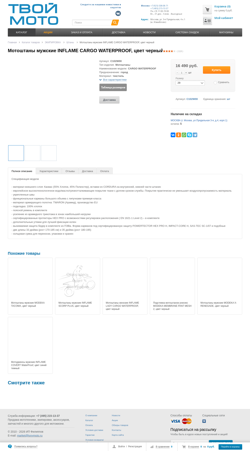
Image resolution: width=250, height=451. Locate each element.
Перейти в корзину (230, 447)
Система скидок (187, 32)
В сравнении (162, 446)
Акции (115, 420)
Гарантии (90, 435)
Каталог (21, 32)
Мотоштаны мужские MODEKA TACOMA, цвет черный (28, 304)
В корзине (193, 446)
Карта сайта (118, 435)
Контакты (116, 430)
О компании (91, 415)
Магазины (226, 32)
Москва (145, 5)
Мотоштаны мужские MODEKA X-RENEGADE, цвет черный (219, 304)
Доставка (118, 32)
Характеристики (48, 171)
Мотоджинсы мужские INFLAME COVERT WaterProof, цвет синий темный (28, 365)
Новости (149, 32)
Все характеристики (115, 79)
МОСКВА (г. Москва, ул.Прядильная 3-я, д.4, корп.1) (199, 120)
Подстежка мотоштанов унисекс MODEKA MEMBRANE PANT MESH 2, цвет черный (172, 305)
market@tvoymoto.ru (29, 435)
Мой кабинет (223, 18)
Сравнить (223, 82)
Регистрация (135, 446)
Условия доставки (94, 430)
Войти (121, 446)
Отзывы (70, 171)
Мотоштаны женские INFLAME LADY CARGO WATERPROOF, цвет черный (122, 305)
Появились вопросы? (25, 446)
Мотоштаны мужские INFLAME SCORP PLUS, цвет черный (75, 304)
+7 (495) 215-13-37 (159, 8)
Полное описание (22, 171)
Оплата (104, 171)
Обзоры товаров (120, 425)
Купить (216, 70)
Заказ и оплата (81, 32)
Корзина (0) (222, 6)
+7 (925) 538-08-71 (159, 5)
